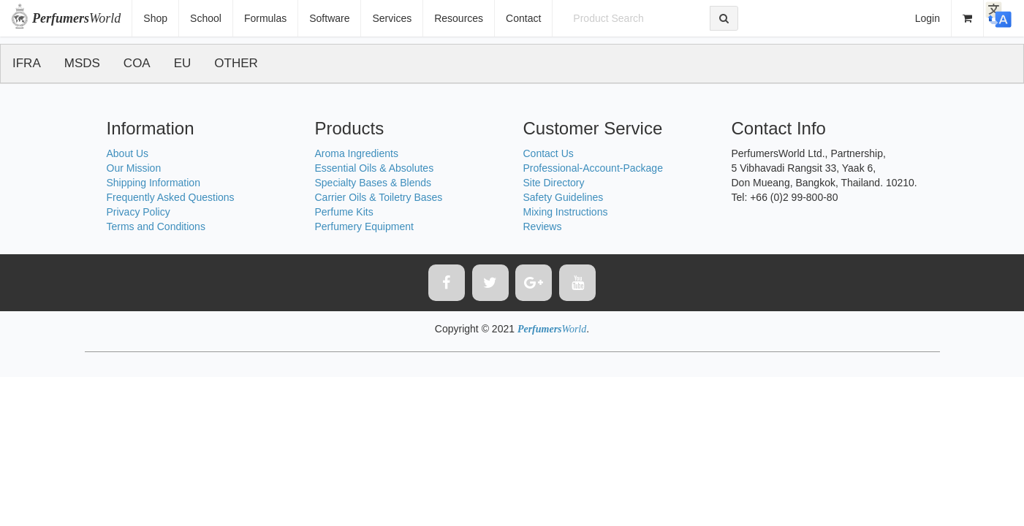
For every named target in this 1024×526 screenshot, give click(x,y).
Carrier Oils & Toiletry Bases (379, 197)
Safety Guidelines (563, 197)
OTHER (236, 63)
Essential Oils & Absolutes (374, 168)
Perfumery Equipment (364, 226)
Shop (155, 18)
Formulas (265, 18)
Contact (523, 18)
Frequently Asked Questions (171, 197)
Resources (458, 18)
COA (137, 63)
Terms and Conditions (156, 226)
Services (392, 18)
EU (182, 63)
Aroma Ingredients (356, 153)
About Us (128, 153)
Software (329, 18)
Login (927, 18)
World (76, 18)
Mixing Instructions (565, 212)
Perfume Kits (344, 212)
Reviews (542, 226)
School (205, 18)
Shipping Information (153, 182)
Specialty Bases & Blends (373, 182)
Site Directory (554, 182)
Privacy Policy (138, 212)
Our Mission (134, 168)
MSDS (82, 63)
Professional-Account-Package (593, 168)
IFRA (26, 63)
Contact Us (548, 153)
